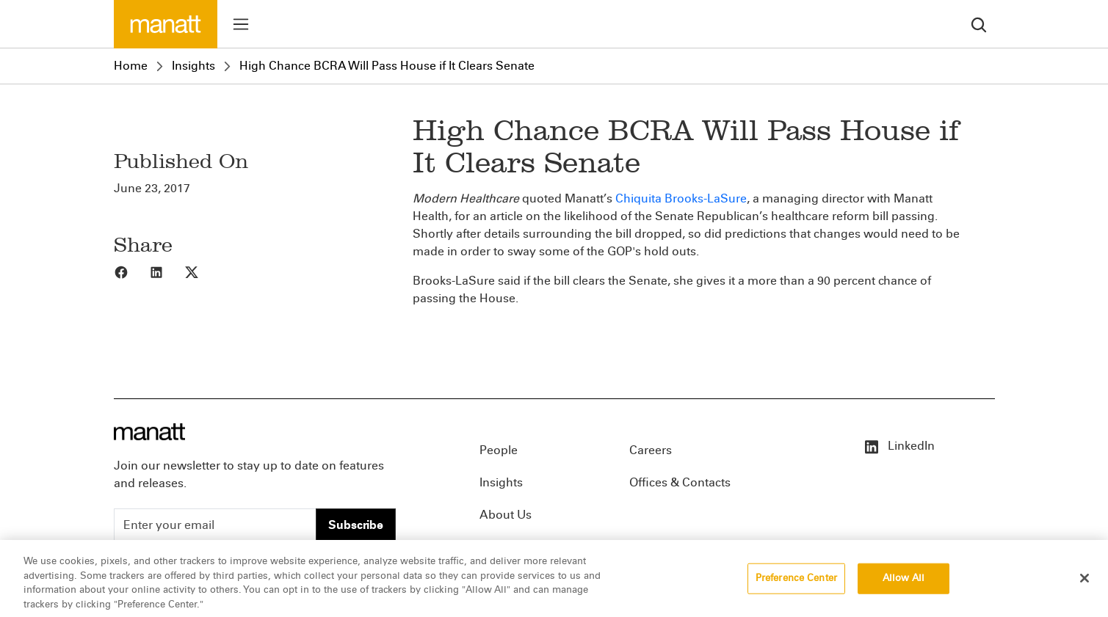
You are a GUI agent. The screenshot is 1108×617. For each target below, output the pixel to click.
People (498, 450)
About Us (505, 515)
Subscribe (355, 525)
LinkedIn (899, 446)
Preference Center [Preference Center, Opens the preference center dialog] (796, 587)
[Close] (1084, 587)
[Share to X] (202, 271)
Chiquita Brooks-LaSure (681, 198)
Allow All (903, 587)
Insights (193, 66)
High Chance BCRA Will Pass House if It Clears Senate (387, 66)
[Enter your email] (215, 525)
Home (131, 66)
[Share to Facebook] (131, 271)
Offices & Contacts (680, 482)
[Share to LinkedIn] (166, 271)
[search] (979, 23)
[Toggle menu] (240, 24)
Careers (650, 450)
